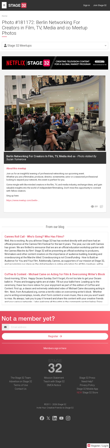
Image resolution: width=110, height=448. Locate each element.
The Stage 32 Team (21, 377)
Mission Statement (54, 377)
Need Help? (87, 381)
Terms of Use (21, 385)
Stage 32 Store (90, 392)
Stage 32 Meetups (18, 45)
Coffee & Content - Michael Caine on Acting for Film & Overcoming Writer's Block (55, 274)
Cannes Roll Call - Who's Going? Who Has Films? (34, 236)
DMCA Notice (54, 385)
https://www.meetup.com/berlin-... (22, 200)
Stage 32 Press (87, 377)
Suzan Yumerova (16, 159)
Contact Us (20, 388)
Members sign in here (55, 348)
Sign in (86, 5)
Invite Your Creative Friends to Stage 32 (55, 407)
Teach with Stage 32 (54, 381)
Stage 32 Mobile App (87, 388)
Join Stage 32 (99, 5)
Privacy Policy (87, 385)
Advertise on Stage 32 (20, 381)
